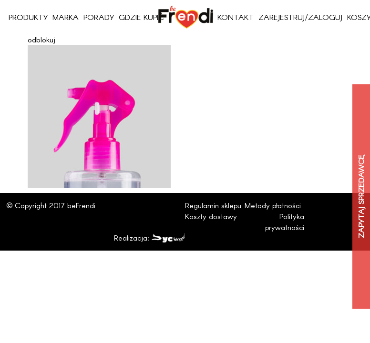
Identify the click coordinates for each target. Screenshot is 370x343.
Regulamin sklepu (213, 205)
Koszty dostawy (211, 216)
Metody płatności (273, 205)
